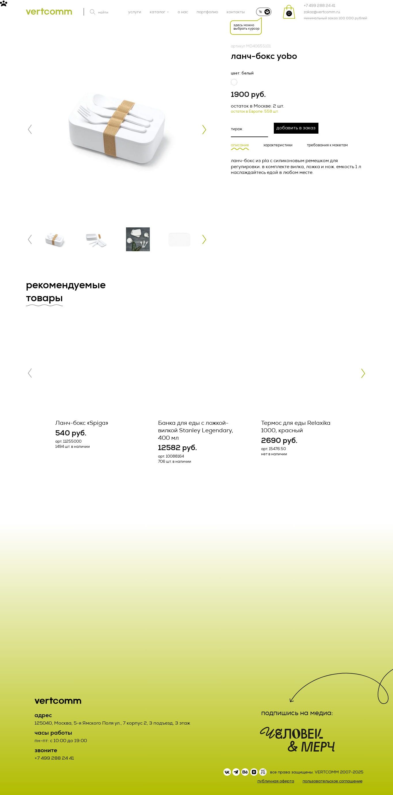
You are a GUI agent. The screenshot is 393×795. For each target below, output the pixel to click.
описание (240, 145)
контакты (236, 11)
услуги (134, 11)
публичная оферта (275, 781)
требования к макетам (327, 145)
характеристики (278, 145)
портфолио (207, 11)
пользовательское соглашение (332, 781)
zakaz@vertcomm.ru (322, 12)
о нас (183, 11)
